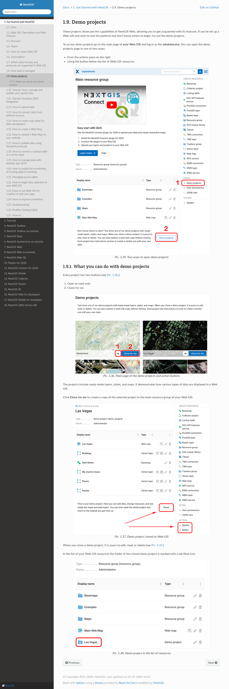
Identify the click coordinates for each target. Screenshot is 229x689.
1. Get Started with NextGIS (19, 21)
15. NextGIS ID (12, 289)
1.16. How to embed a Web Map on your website (26, 136)
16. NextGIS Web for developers (22, 294)
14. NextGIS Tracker (15, 283)
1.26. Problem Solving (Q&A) (22, 209)
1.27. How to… (14, 215)
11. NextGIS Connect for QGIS (21, 268)
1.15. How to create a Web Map (24, 129)
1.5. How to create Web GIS (21, 51)
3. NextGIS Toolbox (14, 225)
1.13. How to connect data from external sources (24, 114)
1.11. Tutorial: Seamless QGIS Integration (22, 100)
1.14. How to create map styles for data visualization (25, 122)
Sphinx (80, 682)
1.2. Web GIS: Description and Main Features (26, 34)
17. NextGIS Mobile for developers (23, 299)
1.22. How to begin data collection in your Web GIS (26, 184)
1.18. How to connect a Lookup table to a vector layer (26, 153)
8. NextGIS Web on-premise (19, 252)
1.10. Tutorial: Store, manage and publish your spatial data (24, 91)
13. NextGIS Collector (16, 278)
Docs (66, 7)
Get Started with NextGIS (90, 7)
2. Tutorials (10, 220)
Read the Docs (128, 682)
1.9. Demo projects (16, 76)
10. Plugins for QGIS (15, 262)
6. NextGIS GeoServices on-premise (23, 241)
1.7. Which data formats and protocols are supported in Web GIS (26, 64)
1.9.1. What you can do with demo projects (26, 83)
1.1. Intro (11, 27)
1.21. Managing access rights (22, 176)
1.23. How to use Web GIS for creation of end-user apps (23, 192)
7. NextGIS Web (13, 246)
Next (212, 662)
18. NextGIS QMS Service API (20, 305)
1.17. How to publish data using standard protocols (23, 145)
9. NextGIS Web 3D (15, 257)
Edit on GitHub (209, 7)
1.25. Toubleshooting (17, 204)
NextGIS (28, 4)
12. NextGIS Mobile (15, 273)
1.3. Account (13, 40)
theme (99, 682)
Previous (72, 662)
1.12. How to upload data (20, 107)
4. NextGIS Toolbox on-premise (21, 231)
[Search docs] (26, 11)
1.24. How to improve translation (24, 199)
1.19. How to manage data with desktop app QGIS (23, 162)
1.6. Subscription (15, 56)
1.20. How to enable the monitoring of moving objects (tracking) (26, 170)
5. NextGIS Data (13, 236)
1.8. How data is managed (20, 70)
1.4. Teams (12, 46)
